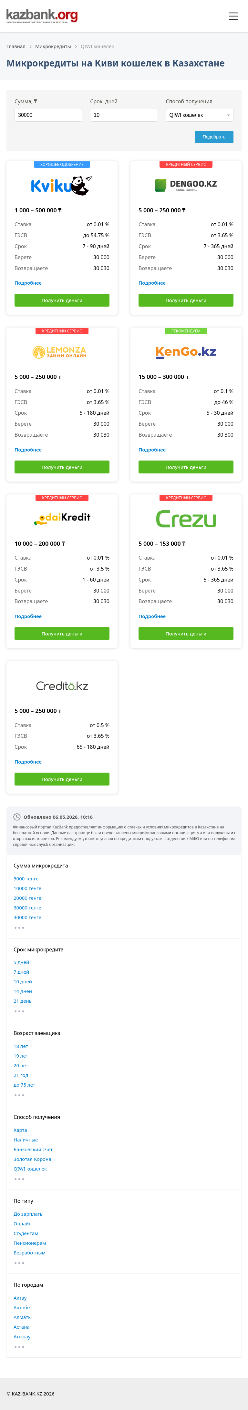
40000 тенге (27, 917)
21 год (21, 1075)
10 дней (23, 981)
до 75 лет (24, 1084)
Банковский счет (33, 1149)
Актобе (22, 1307)
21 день (23, 1001)
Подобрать (214, 136)
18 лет (21, 1046)
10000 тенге (27, 888)
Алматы (23, 1317)
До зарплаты (29, 1214)
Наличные (26, 1139)
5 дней (21, 962)
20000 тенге (27, 898)
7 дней (21, 972)
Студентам (26, 1233)
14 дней (23, 991)
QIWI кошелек (30, 1168)
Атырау (22, 1336)
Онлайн (23, 1223)
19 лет (21, 1055)
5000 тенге (26, 878)
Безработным (30, 1252)
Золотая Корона (32, 1159)
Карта (20, 1130)
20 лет (21, 1065)
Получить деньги (62, 300)
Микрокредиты (53, 46)
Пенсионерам (30, 1243)
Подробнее (28, 282)
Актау (20, 1297)
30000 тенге (27, 907)
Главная (16, 46)
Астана (22, 1327)
